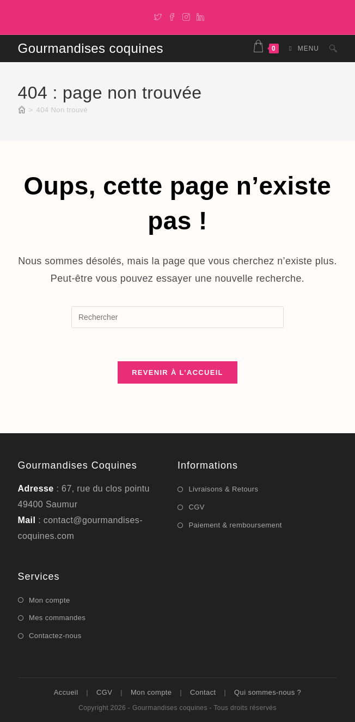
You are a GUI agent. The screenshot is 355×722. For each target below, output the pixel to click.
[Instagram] (186, 16)
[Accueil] (22, 110)
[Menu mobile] (301, 48)
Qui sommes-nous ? (267, 692)
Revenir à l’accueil (177, 372)
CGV (196, 507)
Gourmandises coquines (90, 48)
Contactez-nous (55, 636)
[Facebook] (172, 16)
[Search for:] (329, 48)
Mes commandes (57, 618)
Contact (203, 692)
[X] (158, 16)
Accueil (66, 692)
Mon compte (49, 600)
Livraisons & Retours (223, 489)
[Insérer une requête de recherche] (177, 317)
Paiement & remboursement (234, 525)
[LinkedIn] (198, 16)
